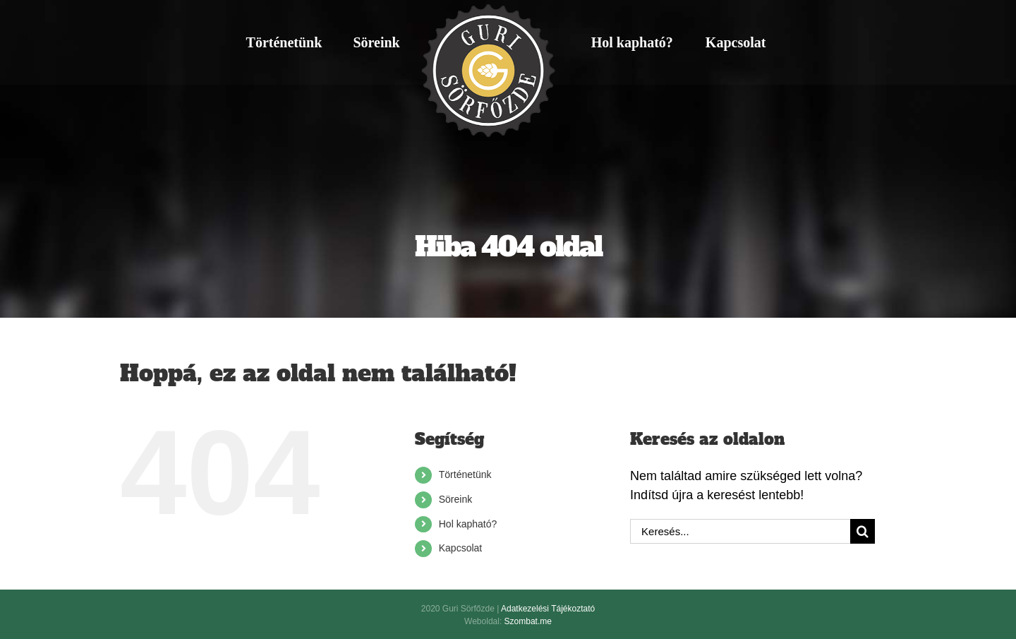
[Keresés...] (740, 531)
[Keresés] (862, 531)
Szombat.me (528, 621)
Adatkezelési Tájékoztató (548, 609)
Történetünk (465, 474)
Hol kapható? (468, 524)
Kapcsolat (460, 548)
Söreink (455, 499)
